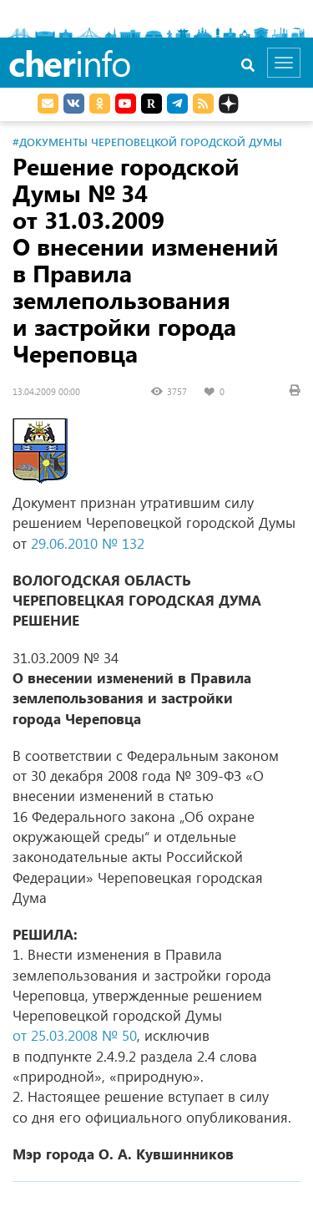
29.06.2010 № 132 (87, 543)
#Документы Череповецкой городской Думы (147, 141)
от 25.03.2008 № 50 (75, 1035)
